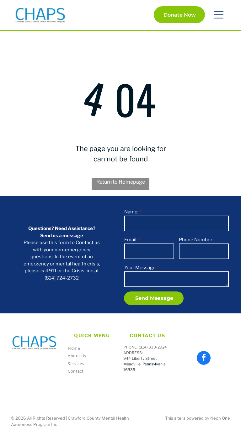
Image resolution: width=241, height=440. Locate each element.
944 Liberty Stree (139, 358)
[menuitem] (90, 349)
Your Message (140, 267)
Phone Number (195, 240)
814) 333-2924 (153, 347)
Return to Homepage (120, 182)
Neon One (220, 418)
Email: (130, 240)
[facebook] (204, 358)
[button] (218, 14)
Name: (131, 212)
